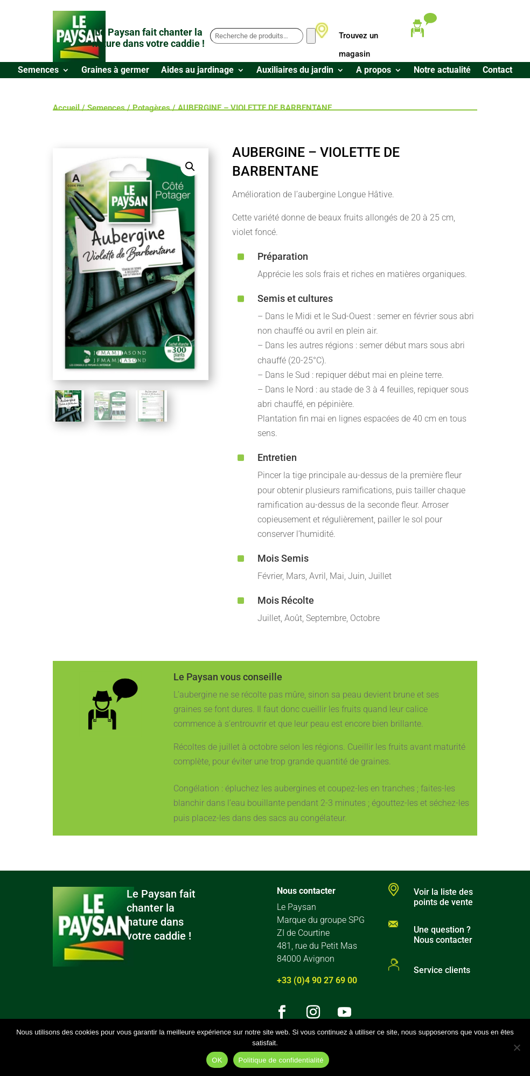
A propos (373, 70)
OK (217, 1060)
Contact (497, 70)
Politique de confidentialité (281, 1060)
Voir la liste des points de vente (443, 897)
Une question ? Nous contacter (443, 935)
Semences (38, 70)
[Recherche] (311, 36)
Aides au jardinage (197, 70)
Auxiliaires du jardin (294, 70)
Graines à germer (115, 70)
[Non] (516, 1047)
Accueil (66, 108)
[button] (190, 166)
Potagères (151, 108)
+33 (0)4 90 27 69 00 (317, 980)
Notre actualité (442, 70)
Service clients (442, 970)
